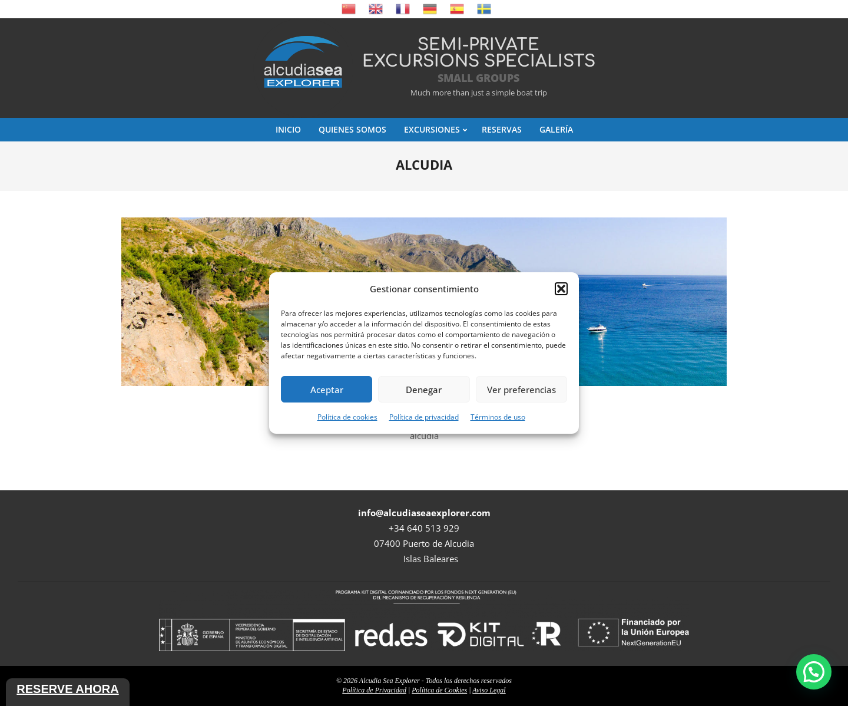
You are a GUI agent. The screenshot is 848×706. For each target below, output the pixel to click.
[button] (561, 289)
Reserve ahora (67, 688)
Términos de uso (498, 417)
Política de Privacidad (374, 690)
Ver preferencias (521, 389)
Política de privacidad (424, 417)
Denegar (424, 389)
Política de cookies (347, 417)
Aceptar (326, 389)
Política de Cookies (439, 690)
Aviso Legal (488, 690)
